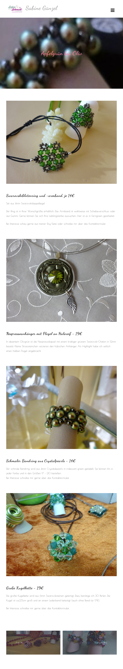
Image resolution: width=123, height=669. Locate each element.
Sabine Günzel (41, 7)
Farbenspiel (101, 642)
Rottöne (20, 642)
